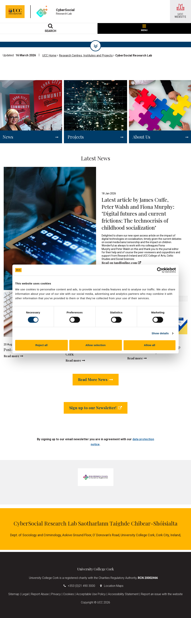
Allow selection (95, 345)
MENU (144, 28)
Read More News (95, 379)
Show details (160, 333)
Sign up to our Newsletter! (95, 407)
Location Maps (113, 586)
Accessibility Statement (123, 594)
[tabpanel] (95, 477)
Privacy (56, 594)
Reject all (41, 345)
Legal (25, 594)
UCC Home (49, 55)
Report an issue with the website (162, 594)
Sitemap (13, 594)
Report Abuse (40, 594)
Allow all (149, 345)
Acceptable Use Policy (91, 594)
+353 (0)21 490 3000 (81, 586)
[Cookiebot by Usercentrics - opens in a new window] (160, 270)
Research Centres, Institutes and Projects (86, 55)
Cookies (68, 594)
